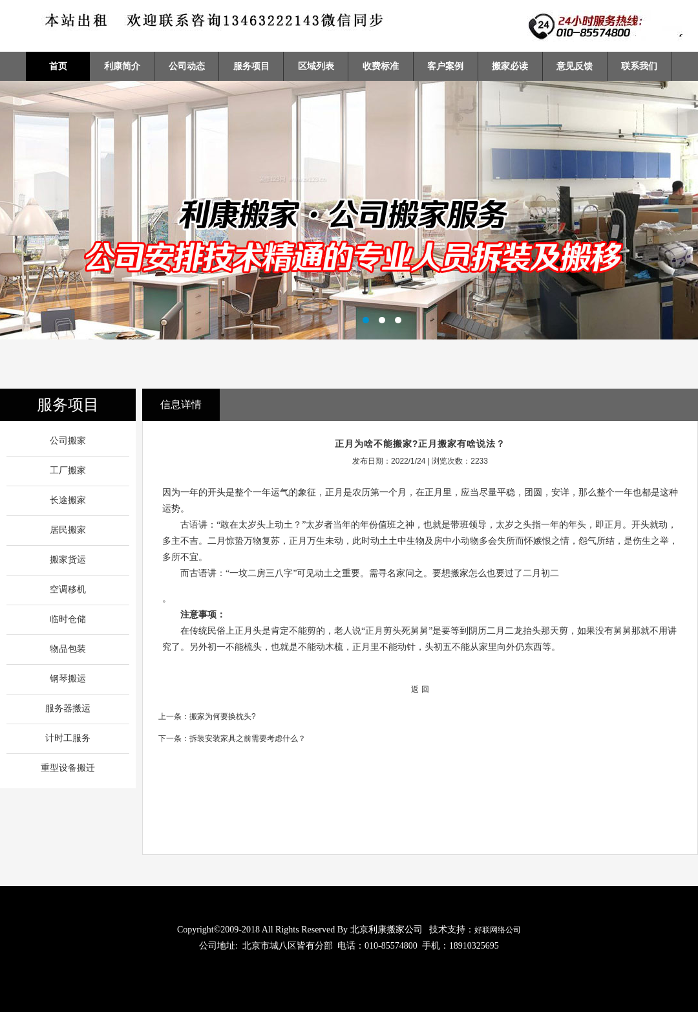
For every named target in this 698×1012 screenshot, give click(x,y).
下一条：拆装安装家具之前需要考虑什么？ (232, 738)
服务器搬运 (67, 708)
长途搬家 (68, 500)
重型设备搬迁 (68, 768)
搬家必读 (510, 66)
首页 (58, 66)
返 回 (419, 689)
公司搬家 (68, 441)
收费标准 (381, 66)
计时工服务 (67, 738)
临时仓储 (68, 619)
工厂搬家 (68, 470)
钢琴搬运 (68, 679)
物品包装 (68, 649)
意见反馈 (574, 66)
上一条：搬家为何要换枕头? (207, 716)
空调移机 (68, 589)
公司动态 (187, 66)
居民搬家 (68, 530)
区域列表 (316, 66)
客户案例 (445, 66)
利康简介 (122, 66)
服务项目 (251, 66)
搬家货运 (68, 560)
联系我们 (639, 66)
